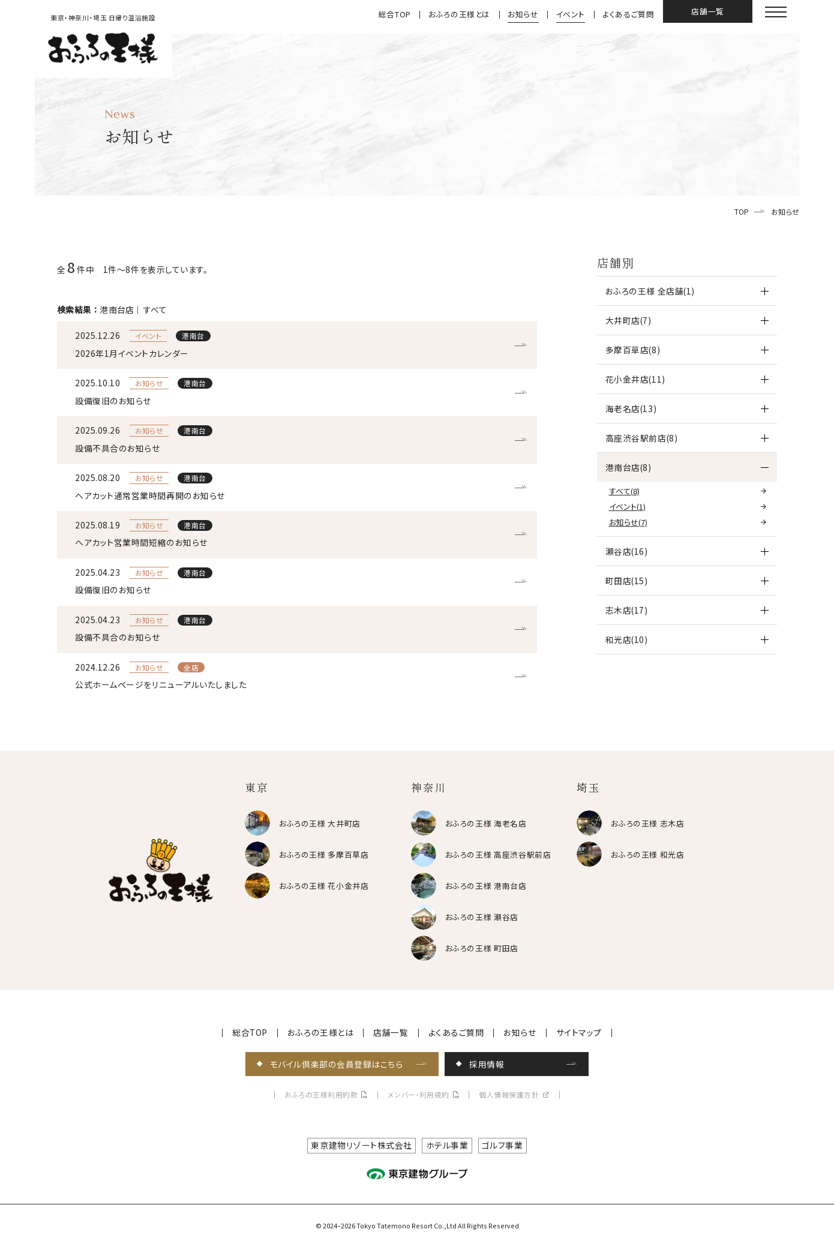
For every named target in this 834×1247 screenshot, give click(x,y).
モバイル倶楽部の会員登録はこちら (336, 1064)
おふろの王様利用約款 (321, 1095)
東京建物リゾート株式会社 (361, 1145)
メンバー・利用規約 (418, 1095)
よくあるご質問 (628, 15)
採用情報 (486, 1064)
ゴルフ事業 (502, 1145)
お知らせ (523, 15)
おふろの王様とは (459, 15)
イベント (571, 15)
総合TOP (395, 15)
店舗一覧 (707, 11)
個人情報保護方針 (509, 1095)
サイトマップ (579, 1033)
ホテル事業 (447, 1145)
